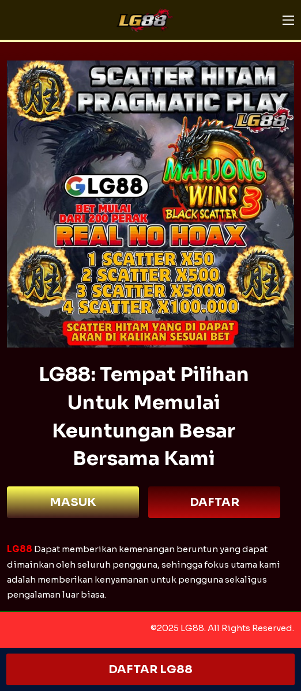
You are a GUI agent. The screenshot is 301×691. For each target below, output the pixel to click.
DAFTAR (214, 502)
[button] (288, 20)
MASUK (73, 502)
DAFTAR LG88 (150, 669)
